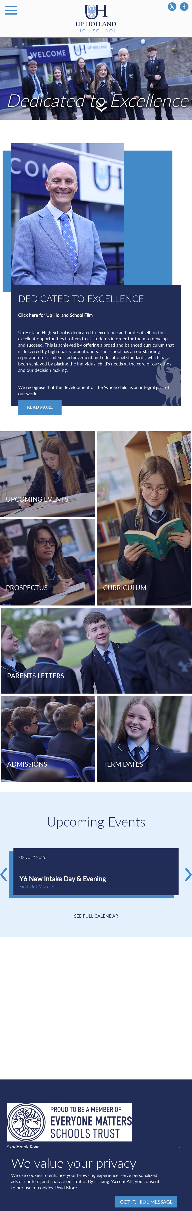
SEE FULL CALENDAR (96, 916)
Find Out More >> (37, 886)
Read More (66, 1187)
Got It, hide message (146, 1201)
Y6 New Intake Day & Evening (62, 878)
